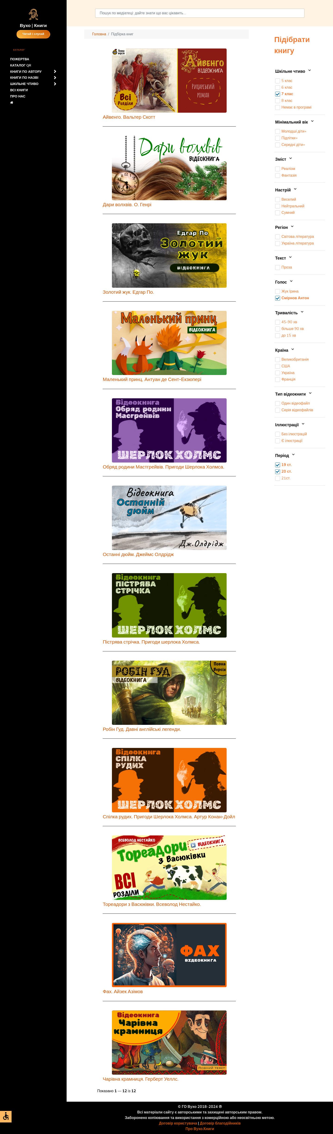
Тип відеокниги (294, 394)
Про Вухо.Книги (199, 1129)
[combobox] (200, 13)
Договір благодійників (220, 1123)
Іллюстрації (290, 425)
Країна (285, 350)
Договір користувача (178, 1123)
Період (285, 456)
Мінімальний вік (295, 122)
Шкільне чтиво (293, 72)
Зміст (284, 159)
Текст (284, 258)
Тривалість (290, 313)
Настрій (286, 190)
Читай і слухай (33, 34)
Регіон (285, 228)
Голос (284, 282)
